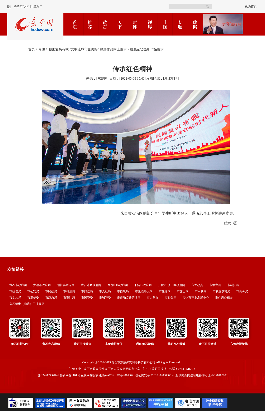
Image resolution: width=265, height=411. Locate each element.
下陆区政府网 (143, 285)
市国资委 (87, 297)
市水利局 (200, 291)
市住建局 (164, 291)
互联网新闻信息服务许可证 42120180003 (201, 375)
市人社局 (105, 291)
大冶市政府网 (42, 285)
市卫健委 (33, 297)
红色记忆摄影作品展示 (147, 49)
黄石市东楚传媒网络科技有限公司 (133, 362)
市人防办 (152, 297)
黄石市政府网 (18, 285)
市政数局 (170, 297)
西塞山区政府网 (117, 285)
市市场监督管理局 (128, 297)
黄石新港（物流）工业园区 (26, 303)
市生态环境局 (144, 291)
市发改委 (197, 285)
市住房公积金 (224, 297)
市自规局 (123, 291)
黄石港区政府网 (91, 285)
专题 (41, 49)
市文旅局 (15, 297)
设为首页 (251, 6)
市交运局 (182, 291)
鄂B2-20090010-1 (48, 375)
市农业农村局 (221, 291)
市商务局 (242, 291)
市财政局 (87, 291)
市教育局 (215, 285)
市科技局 (233, 285)
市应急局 (51, 297)
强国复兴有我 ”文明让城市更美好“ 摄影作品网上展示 (88, 49)
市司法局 (69, 291)
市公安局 (33, 291)
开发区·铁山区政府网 (171, 285)
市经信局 (15, 291)
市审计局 (69, 297)
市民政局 (51, 291)
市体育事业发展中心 (196, 297)
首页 (31, 49)
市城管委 (105, 297)
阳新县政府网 (65, 285)
